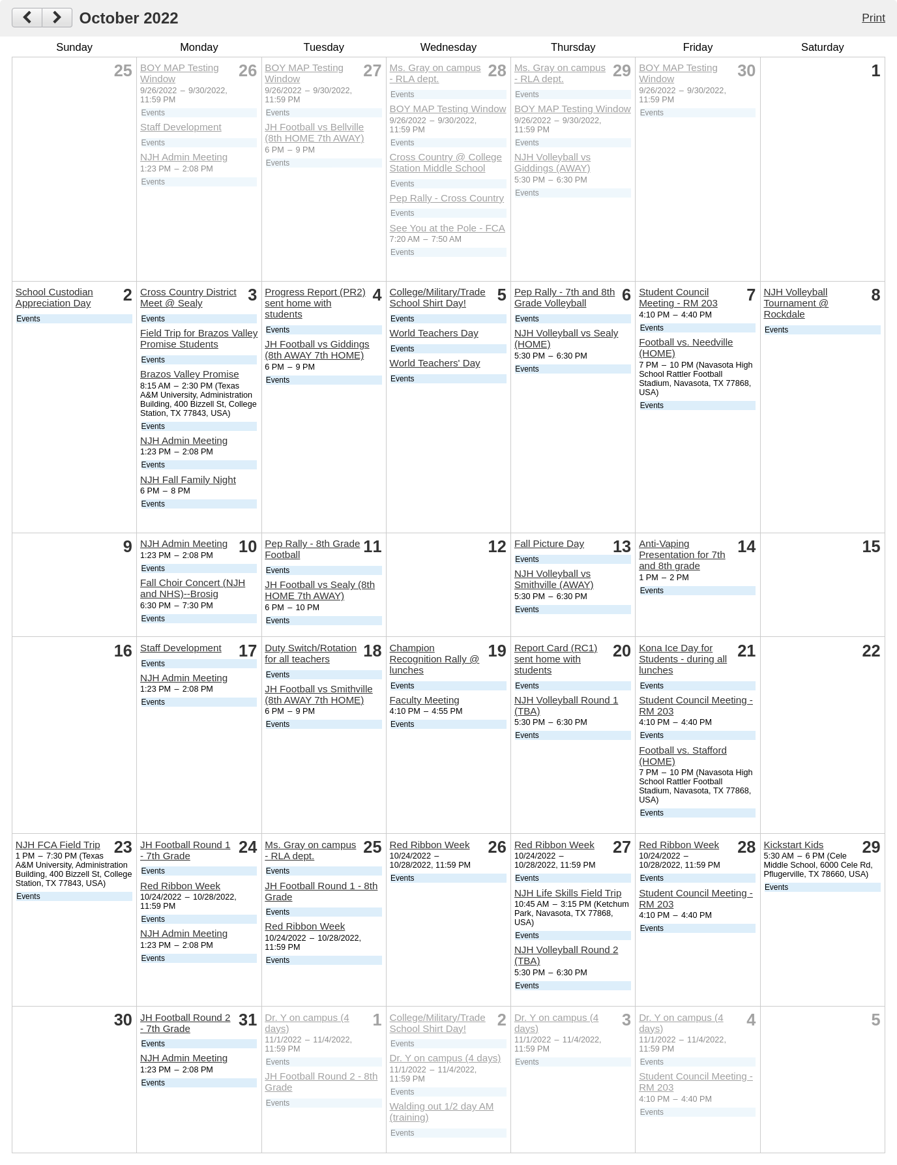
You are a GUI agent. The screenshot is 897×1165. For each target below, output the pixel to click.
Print (873, 17)
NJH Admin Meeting (184, 156)
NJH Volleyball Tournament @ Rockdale (796, 302)
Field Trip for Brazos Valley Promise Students (198, 338)
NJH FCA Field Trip (58, 844)
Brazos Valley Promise (189, 373)
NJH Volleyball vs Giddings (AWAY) (552, 162)
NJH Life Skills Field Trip (568, 892)
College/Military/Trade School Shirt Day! (438, 297)
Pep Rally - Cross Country (447, 197)
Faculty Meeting (425, 699)
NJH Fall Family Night (188, 479)
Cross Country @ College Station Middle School (446, 162)
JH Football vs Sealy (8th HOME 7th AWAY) (320, 590)
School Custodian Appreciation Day (54, 297)
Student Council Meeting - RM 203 (678, 297)
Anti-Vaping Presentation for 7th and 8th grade (682, 554)
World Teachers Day (434, 332)
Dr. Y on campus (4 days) (445, 1057)
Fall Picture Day (549, 543)
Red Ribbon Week (180, 885)
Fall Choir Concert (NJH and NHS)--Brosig (192, 588)
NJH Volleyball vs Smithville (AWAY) (554, 579)
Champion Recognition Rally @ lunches (435, 658)
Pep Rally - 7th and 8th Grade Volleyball (564, 297)
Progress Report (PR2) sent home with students (315, 302)
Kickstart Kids (793, 844)
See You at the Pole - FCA (447, 227)
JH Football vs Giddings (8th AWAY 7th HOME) (317, 349)
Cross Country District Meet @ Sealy (188, 297)
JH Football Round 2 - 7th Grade (185, 1023)
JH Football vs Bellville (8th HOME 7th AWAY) (314, 132)
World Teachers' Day (435, 362)
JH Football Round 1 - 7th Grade (185, 850)
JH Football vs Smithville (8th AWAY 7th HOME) (318, 694)
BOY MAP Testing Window (448, 108)
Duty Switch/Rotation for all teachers (311, 653)
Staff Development (181, 126)
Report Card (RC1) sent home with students (555, 658)
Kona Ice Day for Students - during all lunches (683, 658)
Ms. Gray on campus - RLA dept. (435, 73)
